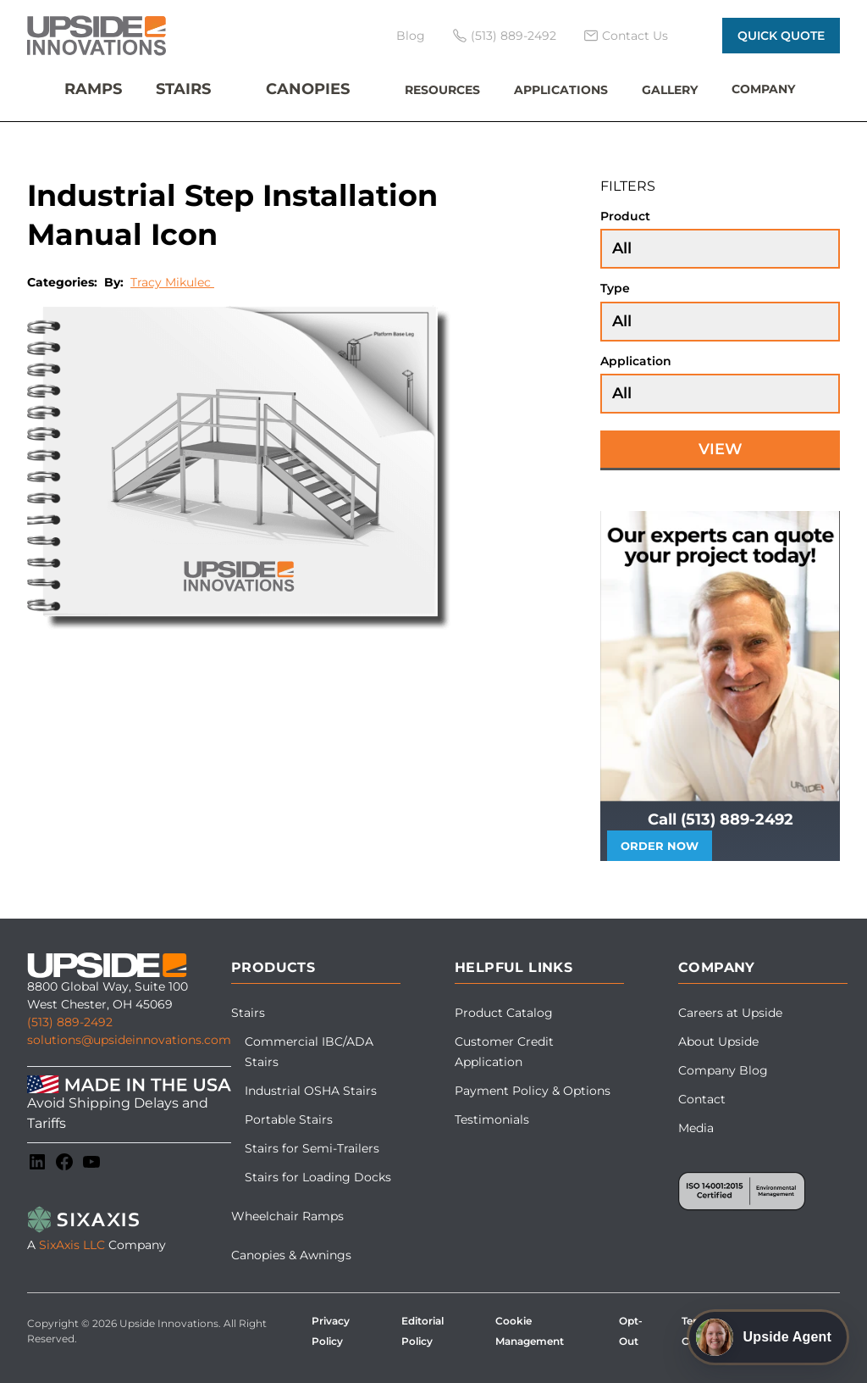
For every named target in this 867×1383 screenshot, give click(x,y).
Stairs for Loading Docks (318, 1177)
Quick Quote (781, 35)
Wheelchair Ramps (287, 1216)
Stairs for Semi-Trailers (312, 1148)
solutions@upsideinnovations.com (129, 1039)
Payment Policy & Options (532, 1090)
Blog (410, 35)
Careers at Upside (730, 1012)
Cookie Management (529, 1330)
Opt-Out (631, 1330)
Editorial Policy (422, 1330)
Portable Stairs (289, 1119)
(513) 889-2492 (70, 1022)
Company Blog (723, 1070)
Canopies (308, 89)
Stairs (183, 89)
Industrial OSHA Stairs (311, 1090)
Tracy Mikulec (172, 282)
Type (615, 288)
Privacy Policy (331, 1330)
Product (625, 216)
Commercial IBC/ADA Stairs (309, 1051)
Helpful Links (513, 967)
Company (763, 89)
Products (273, 967)
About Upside (718, 1041)
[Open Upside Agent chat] (768, 1337)
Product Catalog (504, 1012)
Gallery (670, 89)
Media (696, 1128)
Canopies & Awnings (291, 1255)
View (721, 449)
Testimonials (492, 1119)
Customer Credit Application (504, 1051)
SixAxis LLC (72, 1244)
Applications (561, 89)
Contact (702, 1099)
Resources (442, 89)
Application (635, 361)
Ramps (93, 89)
